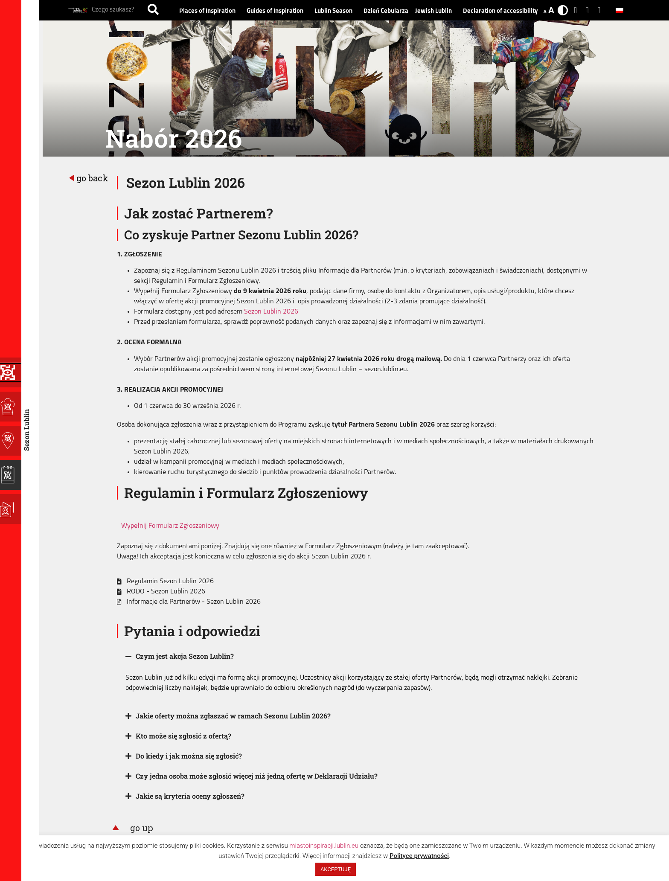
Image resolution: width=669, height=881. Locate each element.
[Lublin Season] (10, 474)
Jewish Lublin (435, 11)
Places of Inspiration (209, 11)
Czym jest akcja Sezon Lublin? (185, 655)
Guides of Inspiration (277, 11)
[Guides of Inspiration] (10, 440)
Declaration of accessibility (500, 11)
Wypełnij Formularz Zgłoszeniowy (170, 526)
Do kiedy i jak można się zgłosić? (189, 755)
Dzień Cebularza (386, 11)
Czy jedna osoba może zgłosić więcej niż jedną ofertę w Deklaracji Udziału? (257, 775)
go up (141, 827)
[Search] (153, 10)
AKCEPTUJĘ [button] (335, 869)
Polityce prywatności (419, 856)
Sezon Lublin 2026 (271, 311)
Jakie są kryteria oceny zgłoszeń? (190, 795)
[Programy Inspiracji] (10, 372)
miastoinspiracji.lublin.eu (323, 845)
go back (92, 177)
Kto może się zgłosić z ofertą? (183, 735)
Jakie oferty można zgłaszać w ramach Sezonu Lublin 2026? (233, 715)
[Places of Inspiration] (10, 406)
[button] (356, 656)
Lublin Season (335, 11)
